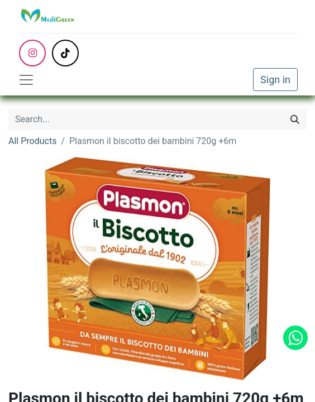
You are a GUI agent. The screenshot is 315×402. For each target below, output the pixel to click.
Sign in (275, 79)
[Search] (295, 119)
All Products (32, 141)
